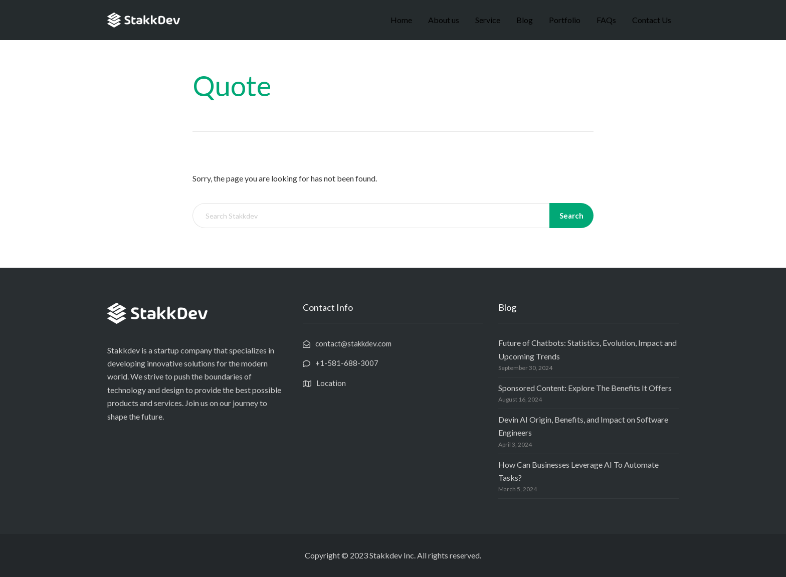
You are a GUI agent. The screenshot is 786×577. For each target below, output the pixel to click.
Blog (524, 20)
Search (571, 215)
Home (401, 20)
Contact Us (651, 20)
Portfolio (564, 20)
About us (443, 20)
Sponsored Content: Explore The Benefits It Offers (585, 388)
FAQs (606, 20)
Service (487, 20)
